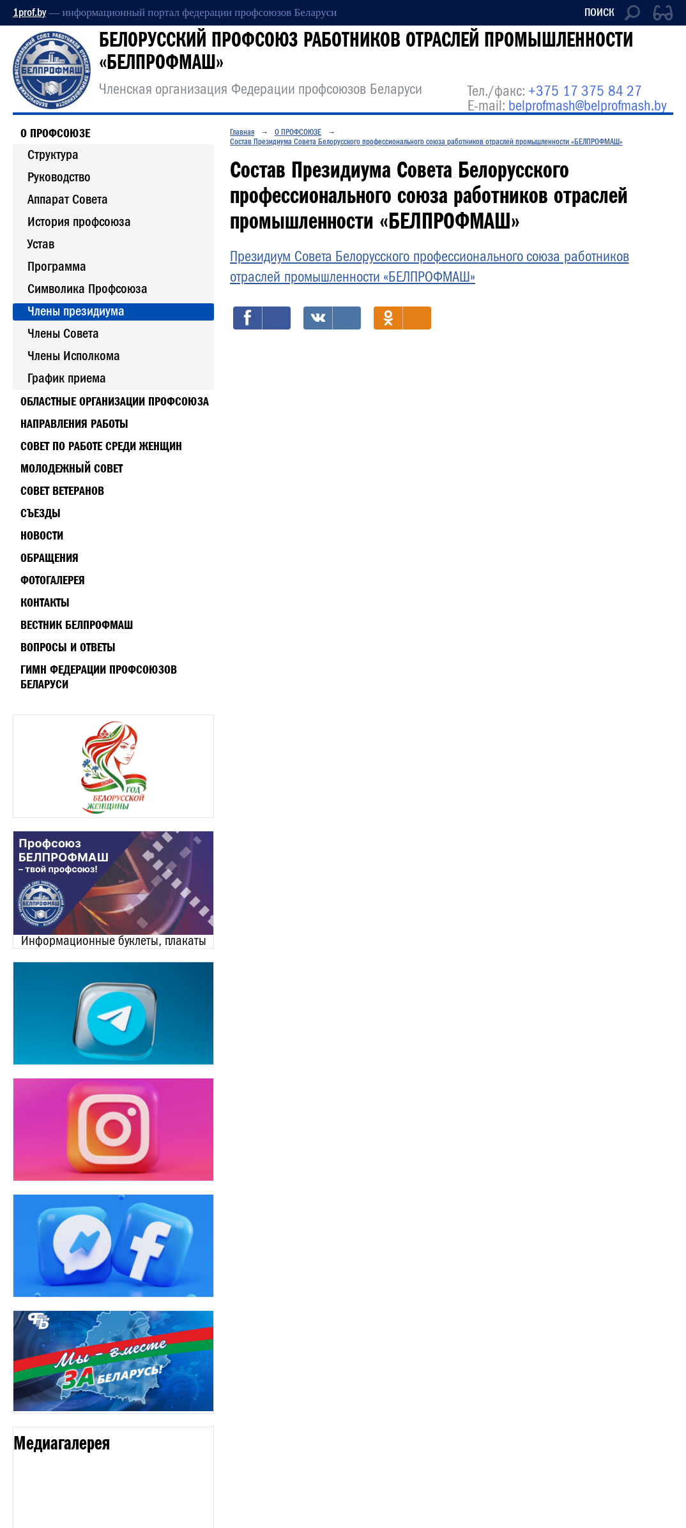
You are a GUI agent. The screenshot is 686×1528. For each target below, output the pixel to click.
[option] (113, 766)
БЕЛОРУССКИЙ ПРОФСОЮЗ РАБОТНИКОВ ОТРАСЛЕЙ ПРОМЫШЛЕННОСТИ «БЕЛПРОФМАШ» (366, 50)
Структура (53, 155)
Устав (40, 244)
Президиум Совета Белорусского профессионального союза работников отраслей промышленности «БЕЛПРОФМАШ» (429, 266)
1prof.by (29, 12)
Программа (56, 266)
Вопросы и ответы (68, 647)
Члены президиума (76, 311)
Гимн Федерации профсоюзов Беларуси (98, 676)
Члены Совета (63, 333)
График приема (66, 378)
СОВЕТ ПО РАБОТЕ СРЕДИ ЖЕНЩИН (101, 446)
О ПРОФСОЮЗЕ (55, 133)
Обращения (49, 557)
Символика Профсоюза (87, 289)
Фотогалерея (52, 580)
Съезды (40, 513)
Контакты (45, 602)
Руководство (59, 177)
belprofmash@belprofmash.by (587, 106)
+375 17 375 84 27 (585, 91)
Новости (41, 535)
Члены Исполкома (73, 356)
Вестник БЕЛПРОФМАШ (76, 624)
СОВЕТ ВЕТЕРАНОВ (62, 490)
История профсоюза (79, 222)
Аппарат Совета (67, 199)
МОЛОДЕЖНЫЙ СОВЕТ (71, 468)
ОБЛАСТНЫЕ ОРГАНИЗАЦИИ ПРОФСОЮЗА (114, 401)
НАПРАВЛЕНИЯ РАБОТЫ (74, 423)
